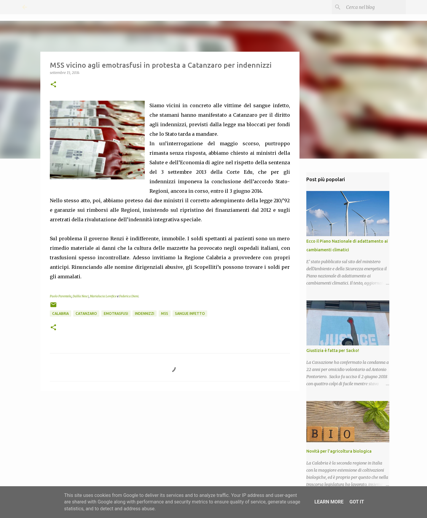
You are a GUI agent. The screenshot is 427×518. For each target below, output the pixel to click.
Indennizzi (144, 313)
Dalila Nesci (81, 296)
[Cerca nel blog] (375, 7)
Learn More (328, 502)
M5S (164, 313)
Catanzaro (86, 313)
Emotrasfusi (116, 313)
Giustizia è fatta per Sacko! (332, 350)
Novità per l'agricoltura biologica (339, 451)
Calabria (60, 313)
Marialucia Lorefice (103, 296)
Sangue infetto (190, 313)
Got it (356, 502)
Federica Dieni (128, 296)
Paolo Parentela (60, 296)
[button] (53, 85)
